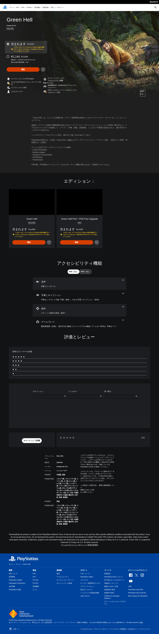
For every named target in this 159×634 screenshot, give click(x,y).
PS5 (17, 7)
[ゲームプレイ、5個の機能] (79, 323)
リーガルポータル (86, 629)
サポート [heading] (83, 570)
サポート (60, 7)
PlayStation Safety (86, 577)
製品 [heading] (34, 570)
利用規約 (107, 573)
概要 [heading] (10, 570)
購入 (52, 7)
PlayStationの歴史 (15, 589)
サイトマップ (145, 629)
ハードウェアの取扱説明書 (89, 593)
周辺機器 (37, 7)
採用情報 (12, 577)
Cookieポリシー (133, 629)
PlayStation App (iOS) (135, 589)
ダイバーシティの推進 (64, 583)
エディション (38, 391)
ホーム (11, 564)
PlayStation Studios (15, 580)
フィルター (72, 391)
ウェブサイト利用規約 (118, 629)
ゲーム (11, 7)
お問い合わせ (85, 596)
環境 (58, 573)
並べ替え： (108, 391)
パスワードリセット (87, 586)
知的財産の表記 (109, 589)
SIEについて (13, 573)
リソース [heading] (107, 570)
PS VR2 (35, 580)
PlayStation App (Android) (137, 593)
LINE (130, 586)
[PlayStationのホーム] (5, 7)
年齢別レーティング (111, 583)
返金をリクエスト (86, 589)
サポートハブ (85, 573)
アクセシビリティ (63, 577)
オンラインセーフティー (65, 580)
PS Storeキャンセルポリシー (114, 580)
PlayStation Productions (17, 583)
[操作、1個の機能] (79, 310)
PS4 (22, 7)
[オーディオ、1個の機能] (79, 283)
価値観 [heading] (59, 570)
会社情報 (12, 586)
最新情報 (45, 7)
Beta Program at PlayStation (138, 596)
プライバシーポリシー (101, 629)
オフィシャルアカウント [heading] (138, 570)
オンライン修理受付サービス (90, 583)
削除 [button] (143, 438)
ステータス (84, 580)
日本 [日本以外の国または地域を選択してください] (14, 629)
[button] (55, 80)
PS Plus (29, 7)
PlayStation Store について (113, 577)
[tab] (73, 271)
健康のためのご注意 (87, 490)
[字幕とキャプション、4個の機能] (79, 297)
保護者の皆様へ (109, 593)
